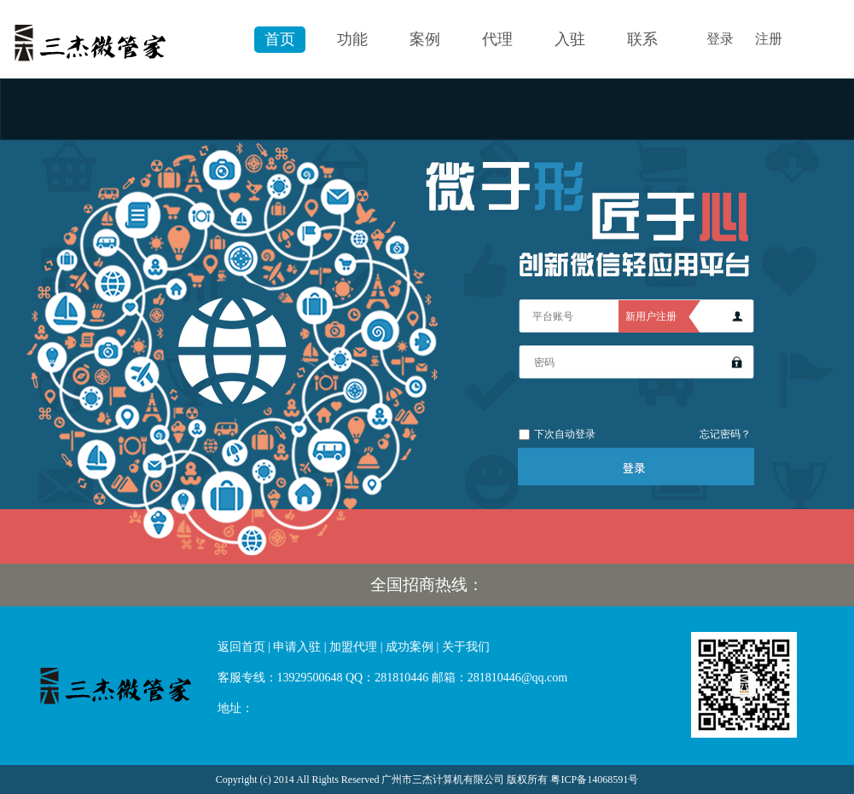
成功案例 (409, 646)
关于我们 (466, 646)
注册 (768, 39)
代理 (497, 39)
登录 (720, 39)
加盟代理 (353, 646)
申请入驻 (297, 646)
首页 (279, 39)
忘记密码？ (725, 434)
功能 (352, 39)
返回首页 (241, 646)
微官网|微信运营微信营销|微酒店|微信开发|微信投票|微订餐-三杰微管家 (119, 683)
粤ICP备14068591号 (594, 779)
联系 (642, 39)
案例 (425, 39)
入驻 (570, 39)
